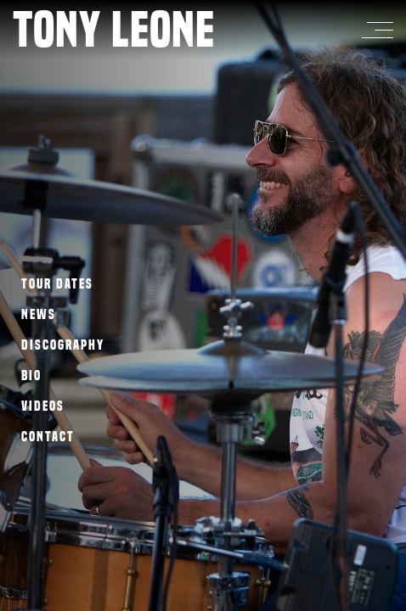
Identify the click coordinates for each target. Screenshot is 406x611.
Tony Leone (114, 29)
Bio (31, 375)
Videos (43, 406)
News (38, 314)
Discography (62, 345)
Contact (48, 437)
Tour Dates (57, 284)
